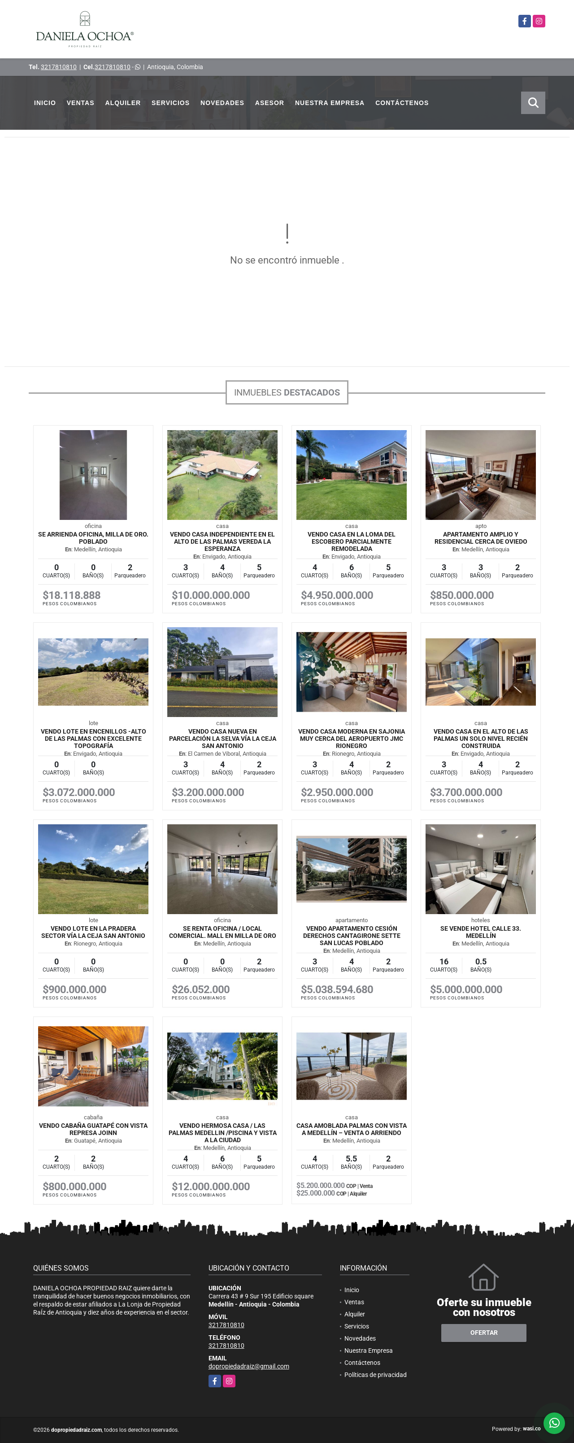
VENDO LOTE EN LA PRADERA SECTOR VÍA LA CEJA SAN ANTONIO (93, 932)
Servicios (171, 102)
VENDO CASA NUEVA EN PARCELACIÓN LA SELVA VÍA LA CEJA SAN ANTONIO (222, 738)
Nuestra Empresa (330, 102)
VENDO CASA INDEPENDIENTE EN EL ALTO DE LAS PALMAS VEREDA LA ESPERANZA (222, 541)
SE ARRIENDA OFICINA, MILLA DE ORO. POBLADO (93, 538)
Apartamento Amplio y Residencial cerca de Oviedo (481, 538)
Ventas (81, 102)
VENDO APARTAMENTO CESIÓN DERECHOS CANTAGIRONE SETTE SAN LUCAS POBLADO (351, 935)
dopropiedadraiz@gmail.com (249, 1366)
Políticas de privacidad (375, 1374)
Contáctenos (402, 102)
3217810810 (59, 66)
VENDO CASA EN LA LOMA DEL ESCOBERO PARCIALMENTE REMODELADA (352, 541)
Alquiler (123, 102)
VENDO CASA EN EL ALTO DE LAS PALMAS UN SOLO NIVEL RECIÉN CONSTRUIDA (481, 738)
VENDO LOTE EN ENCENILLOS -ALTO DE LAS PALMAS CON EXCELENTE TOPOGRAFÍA (93, 738)
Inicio (45, 102)
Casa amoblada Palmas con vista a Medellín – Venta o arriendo (351, 1129)
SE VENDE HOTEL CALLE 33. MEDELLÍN (480, 932)
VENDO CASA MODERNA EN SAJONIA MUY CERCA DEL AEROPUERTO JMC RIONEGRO (351, 738)
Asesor (269, 102)
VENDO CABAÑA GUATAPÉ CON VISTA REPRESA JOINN (93, 1129)
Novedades (222, 102)
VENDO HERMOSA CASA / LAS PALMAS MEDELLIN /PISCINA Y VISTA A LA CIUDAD (223, 1133)
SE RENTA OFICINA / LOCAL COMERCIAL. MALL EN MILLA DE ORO (222, 932)
